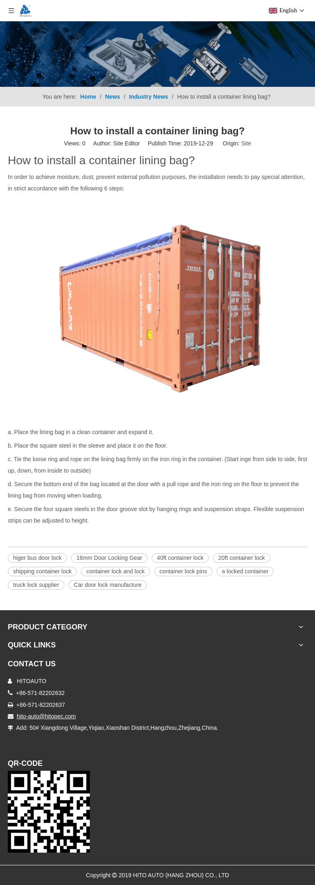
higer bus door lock (37, 558)
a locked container (245, 571)
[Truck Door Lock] (49, 812)
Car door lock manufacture (108, 585)
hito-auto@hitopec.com (46, 716)
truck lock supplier (36, 585)
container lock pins (183, 571)
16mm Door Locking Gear (109, 558)
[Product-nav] (157, 54)
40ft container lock (180, 558)
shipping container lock (42, 571)
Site (246, 143)
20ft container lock (241, 558)
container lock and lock (115, 571)
